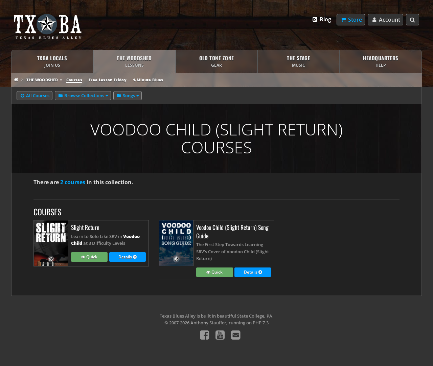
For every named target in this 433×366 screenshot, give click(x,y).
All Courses (34, 95)
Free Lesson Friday (108, 79)
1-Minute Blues (148, 79)
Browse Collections (81, 95)
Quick (89, 257)
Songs (125, 95)
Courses (74, 79)
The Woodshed (42, 79)
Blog (322, 19)
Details (127, 257)
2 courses (72, 182)
